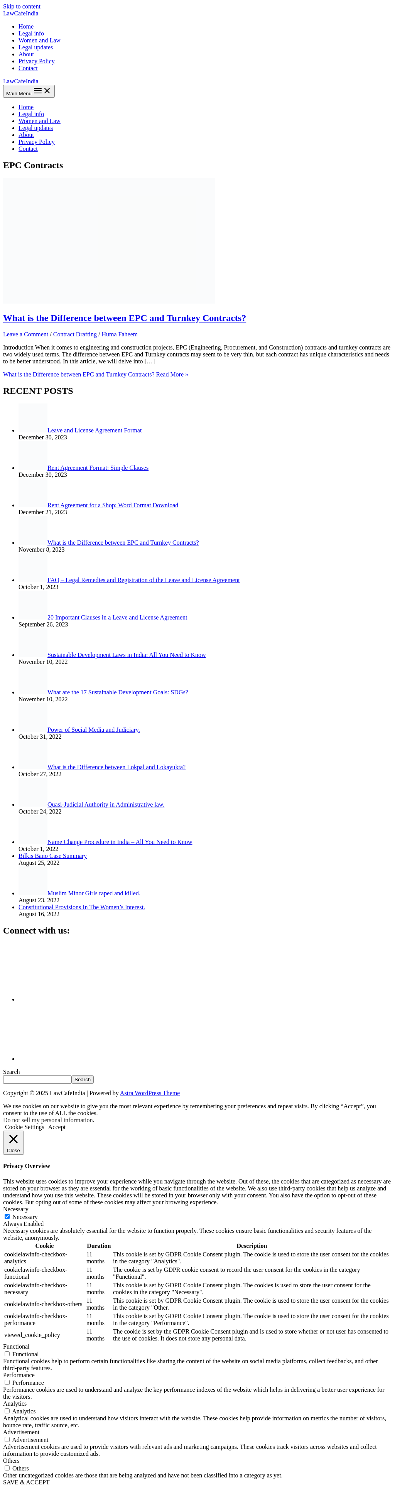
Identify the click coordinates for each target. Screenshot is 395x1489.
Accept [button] (57, 1127)
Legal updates (36, 47)
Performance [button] (19, 1375)
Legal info (31, 33)
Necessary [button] (16, 1209)
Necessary (25, 1217)
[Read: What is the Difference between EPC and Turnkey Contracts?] (109, 301)
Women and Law (40, 40)
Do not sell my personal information (48, 1120)
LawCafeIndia (21, 13)
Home (26, 26)
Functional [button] (16, 1346)
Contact (28, 68)
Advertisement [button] (21, 1432)
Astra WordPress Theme (150, 1093)
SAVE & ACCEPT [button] (26, 1482)
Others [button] (11, 1460)
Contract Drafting (75, 334)
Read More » (95, 374)
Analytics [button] (15, 1403)
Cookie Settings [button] (24, 1127)
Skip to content (22, 6)
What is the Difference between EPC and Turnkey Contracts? (124, 318)
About (26, 54)
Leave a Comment (25, 334)
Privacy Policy (37, 61)
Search (11, 1072)
